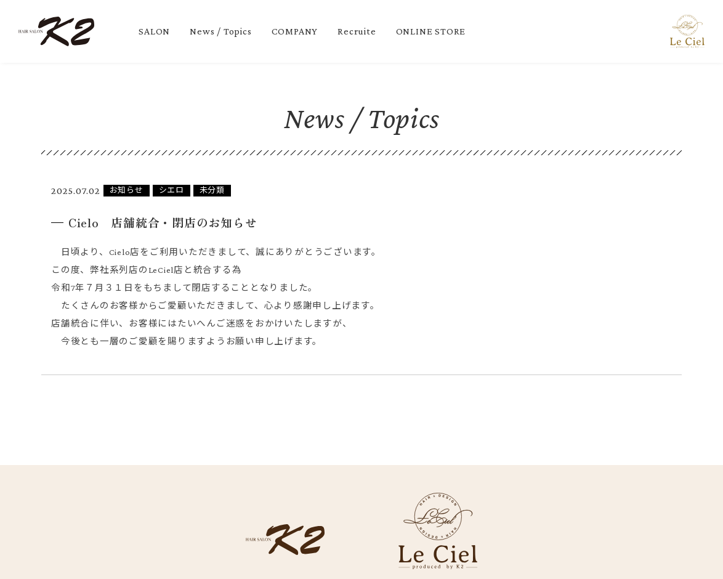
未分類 (212, 190)
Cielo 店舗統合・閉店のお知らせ (163, 222)
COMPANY (295, 31)
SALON (154, 31)
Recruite (356, 31)
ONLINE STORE (431, 31)
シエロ (171, 190)
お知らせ (126, 190)
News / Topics (220, 31)
